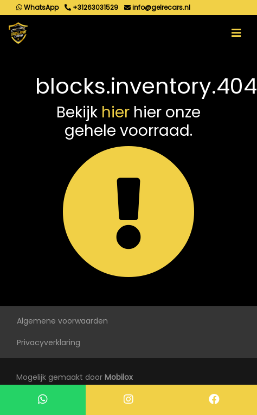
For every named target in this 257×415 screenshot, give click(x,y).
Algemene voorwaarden (62, 320)
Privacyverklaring (48, 342)
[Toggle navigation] (236, 33)
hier (115, 112)
